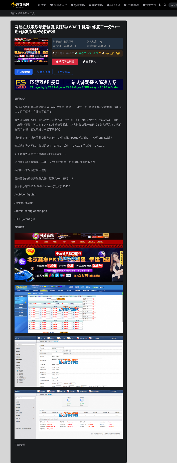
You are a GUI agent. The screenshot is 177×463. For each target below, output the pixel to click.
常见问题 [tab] (44, 72)
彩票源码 (23, 13)
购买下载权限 (65, 61)
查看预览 (89, 61)
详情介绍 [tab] (24, 72)
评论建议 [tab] (64, 72)
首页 (13, 13)
